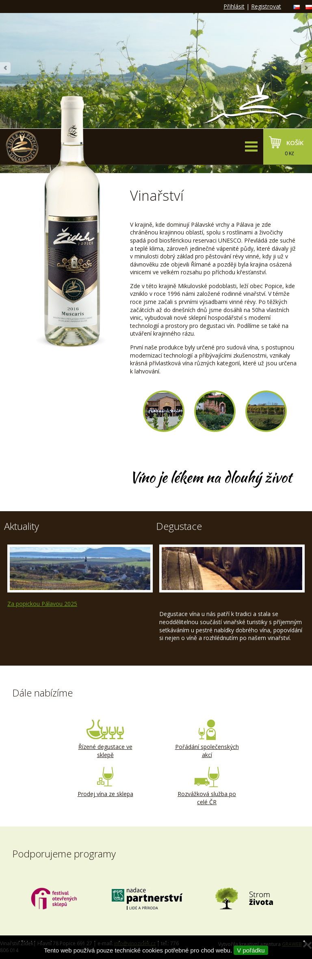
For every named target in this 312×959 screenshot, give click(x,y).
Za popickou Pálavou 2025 (42, 604)
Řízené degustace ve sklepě (105, 739)
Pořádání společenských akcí (206, 739)
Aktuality (21, 526)
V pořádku (250, 950)
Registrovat (266, 6)
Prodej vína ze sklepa (105, 782)
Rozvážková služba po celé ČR (206, 786)
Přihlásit (234, 6)
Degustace (179, 526)
